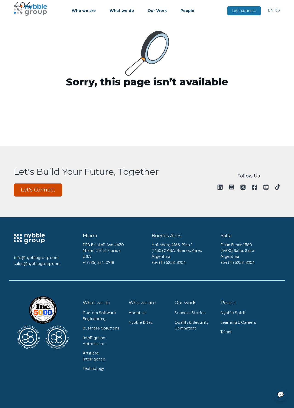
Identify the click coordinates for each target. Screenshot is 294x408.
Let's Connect (38, 190)
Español (277, 10)
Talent (226, 331)
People (187, 10)
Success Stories (190, 312)
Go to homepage (147, 93)
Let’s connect (244, 10)
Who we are (84, 10)
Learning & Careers (238, 322)
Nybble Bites (141, 322)
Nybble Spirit (233, 312)
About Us (138, 312)
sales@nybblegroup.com (37, 263)
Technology (93, 368)
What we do (122, 10)
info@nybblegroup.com (36, 257)
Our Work (157, 10)
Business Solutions (101, 328)
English (270, 10)
